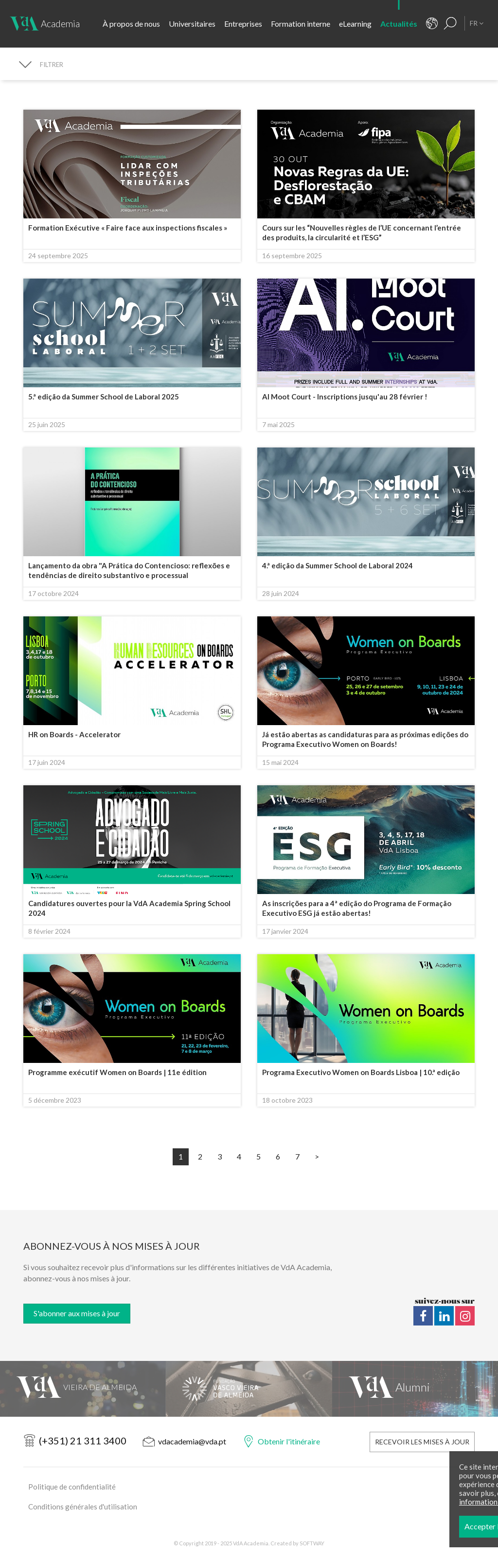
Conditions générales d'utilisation (82, 1506)
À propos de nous (131, 23)
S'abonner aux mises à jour (77, 1313)
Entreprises (243, 23)
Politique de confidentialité (72, 1486)
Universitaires (192, 23)
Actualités (398, 23)
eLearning (355, 23)
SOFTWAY (312, 1543)
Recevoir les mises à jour (422, 1442)
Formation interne (300, 23)
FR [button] (476, 23)
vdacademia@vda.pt (192, 1441)
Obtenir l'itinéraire (289, 1441)
